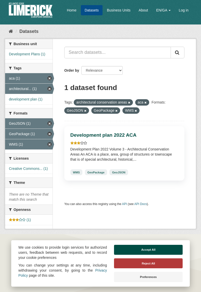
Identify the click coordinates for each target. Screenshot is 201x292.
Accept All (148, 249)
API (124, 204)
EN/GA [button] (163, 10)
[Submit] (177, 52)
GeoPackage (96, 172)
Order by (71, 70)
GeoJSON (118, 172)
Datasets (92, 10)
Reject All (148, 263)
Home (71, 10)
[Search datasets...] (117, 52)
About (143, 10)
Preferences (148, 276)
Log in (184, 10)
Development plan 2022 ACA (103, 135)
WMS (76, 172)
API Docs (140, 204)
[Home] (11, 31)
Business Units (119, 10)
